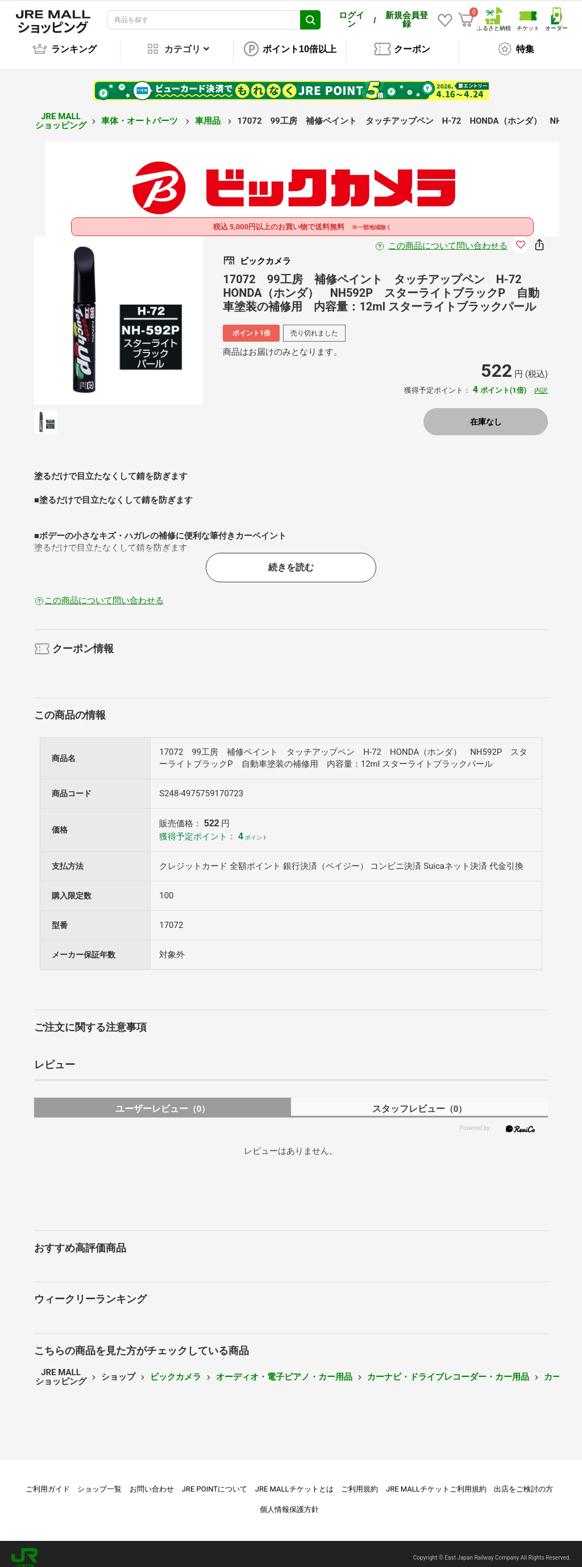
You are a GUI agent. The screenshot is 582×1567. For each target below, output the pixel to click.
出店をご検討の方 (523, 1481)
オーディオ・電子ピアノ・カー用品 (284, 1369)
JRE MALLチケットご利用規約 (436, 1481)
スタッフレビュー (419, 1100)
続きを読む (291, 559)
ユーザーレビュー (162, 1100)
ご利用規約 (359, 1481)
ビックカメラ (175, 1369)
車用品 (209, 113)
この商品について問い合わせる (448, 238)
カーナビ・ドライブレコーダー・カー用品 (448, 1369)
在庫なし (486, 413)
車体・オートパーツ (140, 113)
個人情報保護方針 (289, 1501)
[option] (118, 312)
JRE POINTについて (214, 1481)
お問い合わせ (152, 1481)
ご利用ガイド (48, 1481)
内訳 (541, 383)
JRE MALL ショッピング (60, 113)
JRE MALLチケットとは (294, 1481)
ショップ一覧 (99, 1481)
